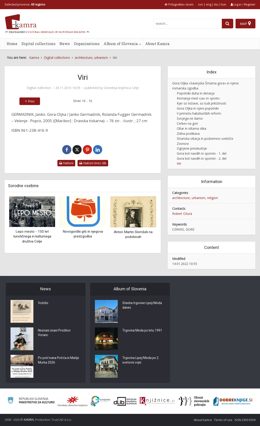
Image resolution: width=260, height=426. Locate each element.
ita (216, 4)
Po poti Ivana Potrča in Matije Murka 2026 (59, 360)
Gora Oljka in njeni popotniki (198, 108)
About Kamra (157, 43)
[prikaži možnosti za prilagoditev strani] (179, 4)
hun (223, 4)
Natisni (66, 163)
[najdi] (227, 23)
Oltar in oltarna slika (191, 128)
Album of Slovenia (121, 43)
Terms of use (223, 420)
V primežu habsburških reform (199, 113)
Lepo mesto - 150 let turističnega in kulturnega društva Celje (32, 236)
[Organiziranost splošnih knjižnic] (72, 401)
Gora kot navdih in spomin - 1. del (201, 153)
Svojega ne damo (190, 118)
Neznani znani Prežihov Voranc (55, 333)
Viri (179, 163)
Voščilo (43, 303)
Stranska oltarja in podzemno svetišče (205, 138)
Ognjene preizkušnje (192, 148)
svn (200, 4)
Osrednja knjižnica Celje (121, 88)
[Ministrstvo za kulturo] (31, 401)
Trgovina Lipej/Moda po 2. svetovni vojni (140, 360)
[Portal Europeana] (100, 401)
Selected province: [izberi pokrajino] (25, 4)
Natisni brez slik (92, 163)
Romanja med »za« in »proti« (198, 98)
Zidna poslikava (188, 133)
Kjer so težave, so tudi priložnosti (201, 103)
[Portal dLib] (125, 401)
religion (212, 198)
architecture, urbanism (188, 198)
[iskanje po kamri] (187, 23)
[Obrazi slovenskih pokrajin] (194, 401)
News (64, 43)
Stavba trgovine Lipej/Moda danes (142, 306)
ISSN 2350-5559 (245, 420)
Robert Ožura (182, 213)
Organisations (86, 43)
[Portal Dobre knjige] (232, 401)
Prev (31, 101)
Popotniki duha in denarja (195, 93)
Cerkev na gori (187, 123)
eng (208, 4)
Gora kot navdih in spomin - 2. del (201, 158)
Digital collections (38, 43)
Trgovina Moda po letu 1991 (142, 331)
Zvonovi (183, 143)
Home (12, 43)
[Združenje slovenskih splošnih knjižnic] (157, 401)
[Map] (245, 23)
